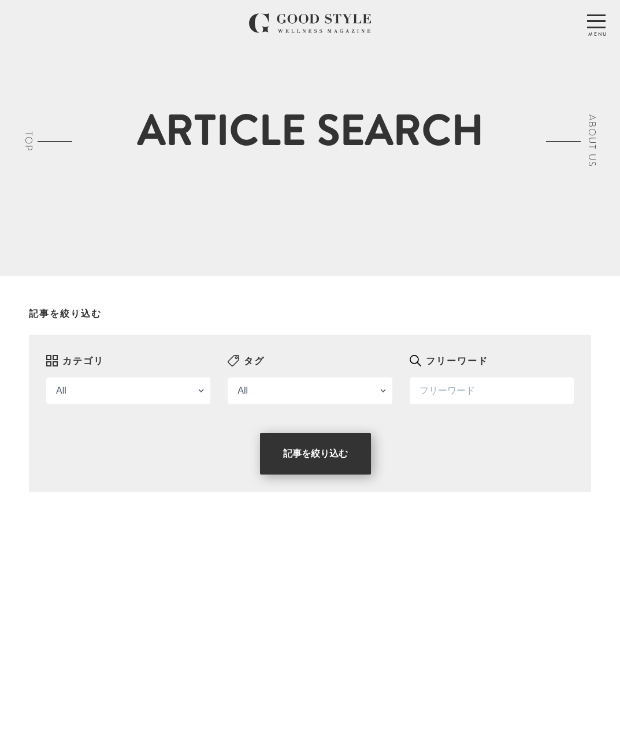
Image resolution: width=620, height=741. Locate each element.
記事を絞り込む (315, 453)
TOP (28, 141)
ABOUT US (592, 141)
